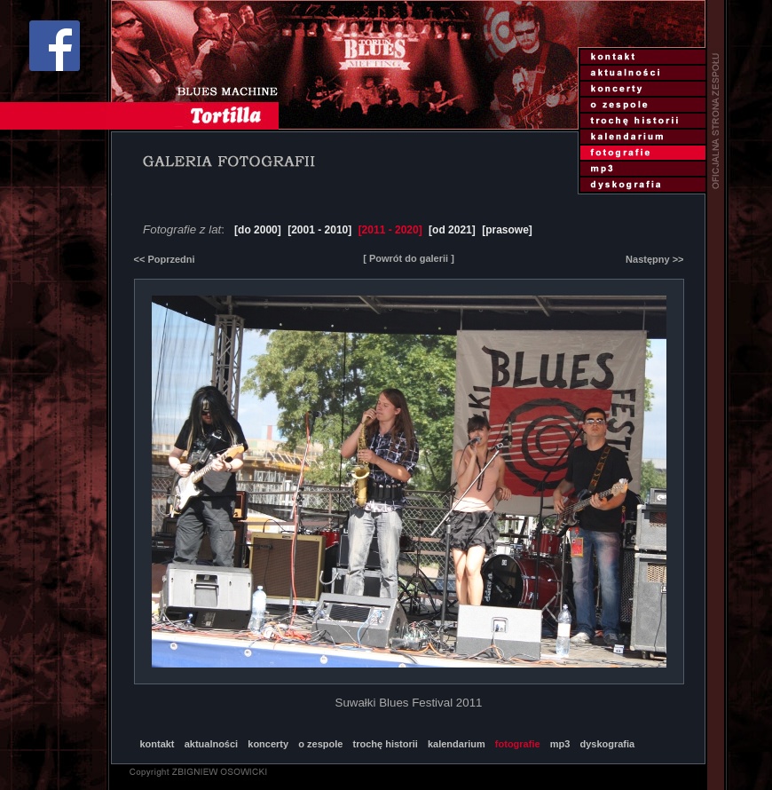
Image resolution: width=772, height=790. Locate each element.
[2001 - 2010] (319, 230)
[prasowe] (507, 230)
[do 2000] (257, 230)
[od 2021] (452, 230)
